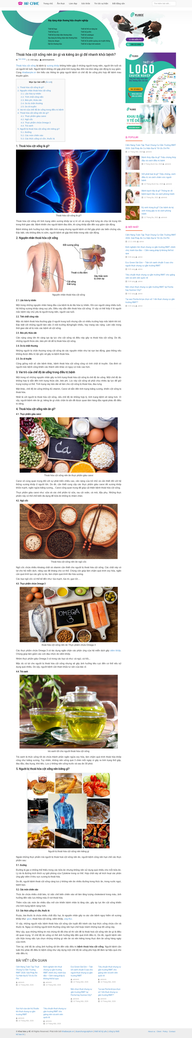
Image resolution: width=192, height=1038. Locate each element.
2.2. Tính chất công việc (32, 97)
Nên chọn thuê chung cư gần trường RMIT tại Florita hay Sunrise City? (81, 992)
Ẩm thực (61, 3)
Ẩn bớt (49, 82)
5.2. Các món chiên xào (32, 135)
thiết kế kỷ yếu (100, 1031)
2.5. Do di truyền (28, 106)
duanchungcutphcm (84, 1031)
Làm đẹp (73, 3)
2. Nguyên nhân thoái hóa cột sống (34, 90)
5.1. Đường (26, 132)
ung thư (68, 919)
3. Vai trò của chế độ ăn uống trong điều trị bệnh (41, 109)
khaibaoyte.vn (29, 72)
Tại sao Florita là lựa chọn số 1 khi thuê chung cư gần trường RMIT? (109, 992)
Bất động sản (118, 3)
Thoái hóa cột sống (26, 65)
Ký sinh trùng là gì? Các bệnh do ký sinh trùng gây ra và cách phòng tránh (158, 210)
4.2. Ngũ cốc (27, 119)
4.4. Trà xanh (27, 125)
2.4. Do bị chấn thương (32, 103)
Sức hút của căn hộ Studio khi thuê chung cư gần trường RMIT (27, 1011)
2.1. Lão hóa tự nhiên (31, 93)
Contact (172, 1031)
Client (159, 1031)
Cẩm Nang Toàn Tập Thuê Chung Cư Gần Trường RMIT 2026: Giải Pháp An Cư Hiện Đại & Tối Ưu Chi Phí (27, 973)
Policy (165, 1031)
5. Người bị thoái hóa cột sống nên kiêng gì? (39, 129)
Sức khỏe (85, 3)
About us (151, 1031)
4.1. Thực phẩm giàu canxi (33, 116)
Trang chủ (48, 3)
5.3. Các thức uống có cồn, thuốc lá (38, 138)
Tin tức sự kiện (101, 3)
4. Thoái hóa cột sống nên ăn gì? (33, 113)
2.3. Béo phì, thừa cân (31, 100)
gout (29, 919)
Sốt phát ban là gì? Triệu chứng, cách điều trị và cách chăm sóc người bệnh (159, 177)
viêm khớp (115, 650)
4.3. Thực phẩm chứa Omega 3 (36, 122)
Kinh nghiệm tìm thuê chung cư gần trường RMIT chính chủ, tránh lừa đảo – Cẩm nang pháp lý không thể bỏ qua (54, 973)
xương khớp (53, 65)
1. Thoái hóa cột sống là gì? (31, 87)
